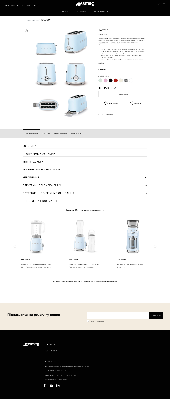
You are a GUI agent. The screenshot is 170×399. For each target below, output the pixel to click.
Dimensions (102, 69)
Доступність (63, 379)
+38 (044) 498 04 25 (53, 370)
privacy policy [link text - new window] (101, 321)
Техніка (65, 12)
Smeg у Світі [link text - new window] (51, 351)
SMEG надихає (101, 12)
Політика (60, 375)
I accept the (97, 321)
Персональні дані (70, 375)
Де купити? (26, 5)
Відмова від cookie (50, 379)
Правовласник (49, 375)
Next (155, 246)
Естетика (81, 12)
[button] (26, 31)
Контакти (50, 344)
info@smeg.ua (66, 370)
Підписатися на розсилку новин (33, 315)
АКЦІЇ (36, 5)
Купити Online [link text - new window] (11, 5)
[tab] (31, 133)
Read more (101, 63)
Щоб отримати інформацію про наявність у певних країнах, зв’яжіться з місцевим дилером (85, 281)
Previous (15, 246)
